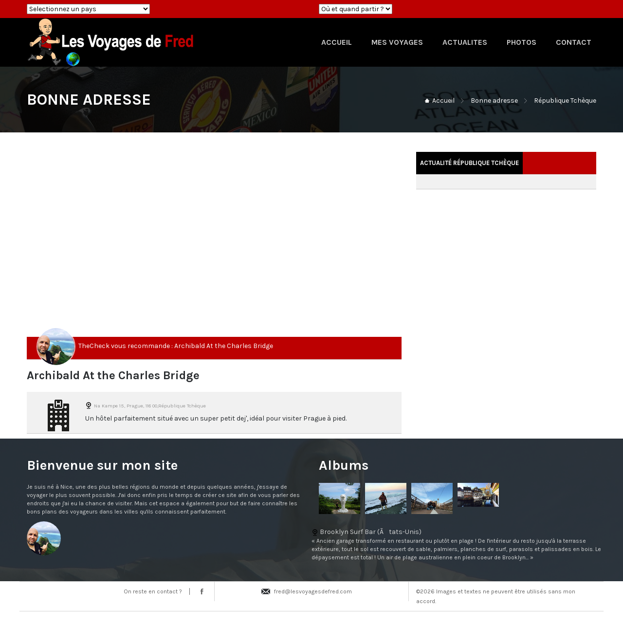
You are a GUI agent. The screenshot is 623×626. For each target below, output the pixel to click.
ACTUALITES (464, 42)
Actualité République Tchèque (469, 162)
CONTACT (573, 42)
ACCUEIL (336, 42)
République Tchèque (565, 100)
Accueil (443, 100)
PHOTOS (521, 42)
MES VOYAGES (397, 42)
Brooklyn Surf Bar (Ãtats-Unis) (311, 545)
